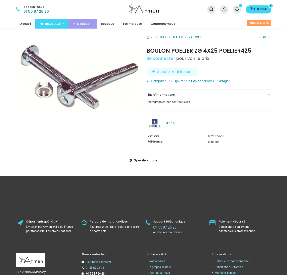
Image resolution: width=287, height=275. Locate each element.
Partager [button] (224, 81)
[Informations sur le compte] (224, 9)
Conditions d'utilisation (229, 267)
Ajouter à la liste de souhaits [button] (191, 81)
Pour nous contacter (98, 262)
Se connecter (161, 58)
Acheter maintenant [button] (173, 71)
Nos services (157, 261)
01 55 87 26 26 (36, 11)
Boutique (160, 37)
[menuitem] (26, 24)
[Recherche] (211, 9)
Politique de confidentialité (232, 261)
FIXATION (178, 37)
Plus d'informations (161, 95)
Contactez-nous (159, 272)
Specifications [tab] (143, 160)
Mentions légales (225, 272)
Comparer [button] (156, 81)
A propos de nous (160, 267)
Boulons (194, 37)
